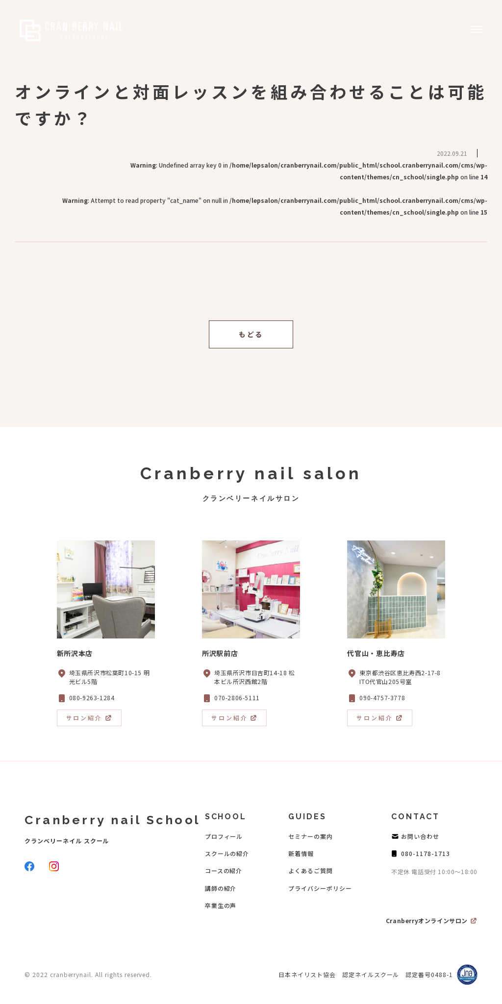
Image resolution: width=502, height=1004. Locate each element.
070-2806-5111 (237, 697)
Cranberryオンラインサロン (427, 920)
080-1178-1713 (425, 853)
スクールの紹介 (227, 853)
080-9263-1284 (92, 697)
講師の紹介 (221, 888)
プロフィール (224, 836)
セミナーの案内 (310, 836)
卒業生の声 (221, 905)
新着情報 (301, 853)
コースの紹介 (224, 870)
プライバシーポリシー (320, 888)
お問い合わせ (420, 836)
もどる (251, 334)
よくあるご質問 (310, 870)
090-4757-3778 (382, 697)
